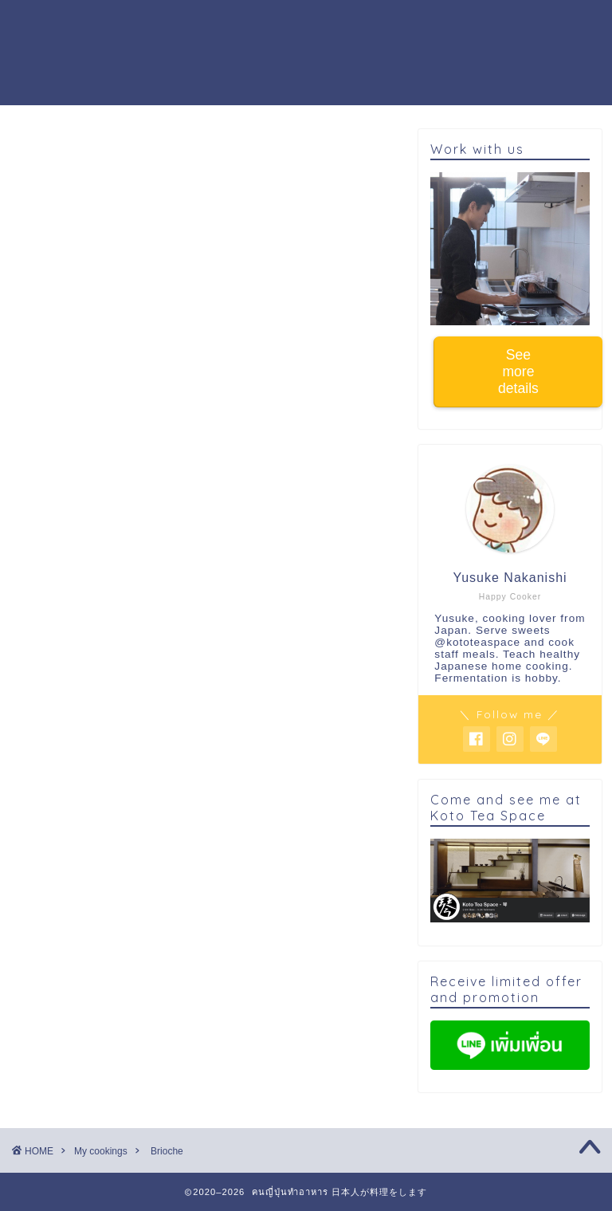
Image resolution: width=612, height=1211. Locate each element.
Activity (463, 25)
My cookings (56, 153)
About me (382, 25)
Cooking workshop (264, 25)
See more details (518, 371)
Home (158, 25)
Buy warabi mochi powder (338, 56)
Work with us (182, 56)
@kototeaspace (477, 642)
